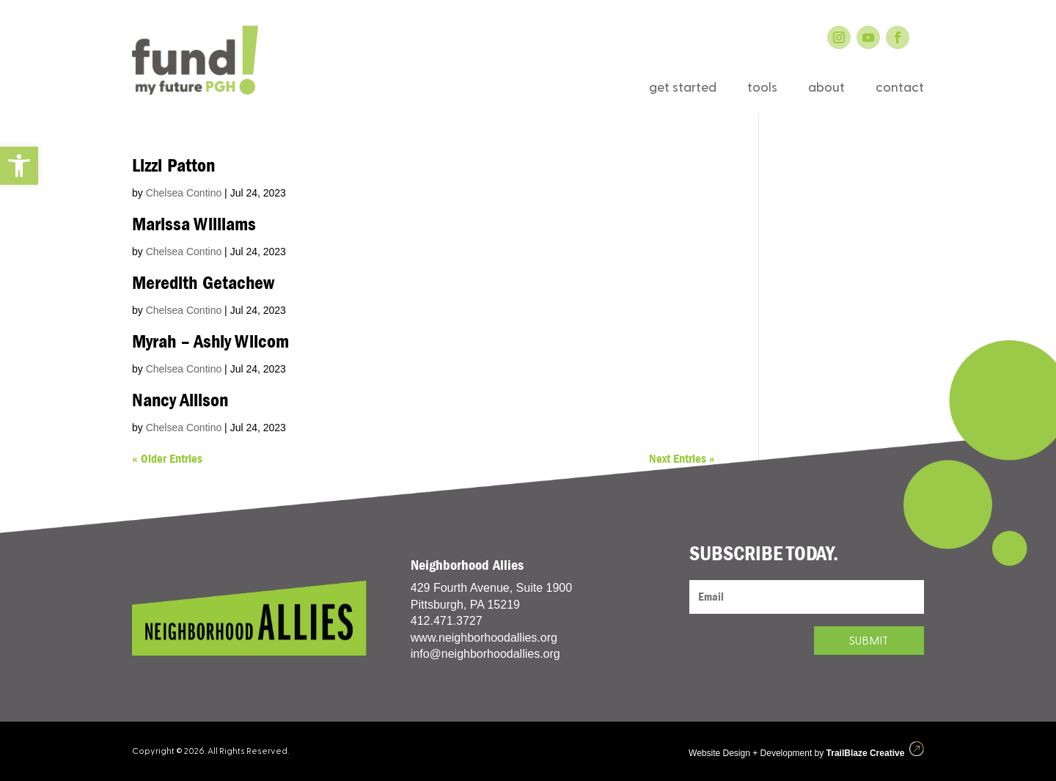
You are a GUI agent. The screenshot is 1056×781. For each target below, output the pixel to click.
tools (762, 89)
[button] (19, 166)
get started (682, 89)
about (826, 89)
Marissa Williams (194, 224)
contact (900, 89)
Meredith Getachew (203, 283)
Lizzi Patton (173, 166)
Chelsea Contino (184, 193)
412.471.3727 (447, 621)
